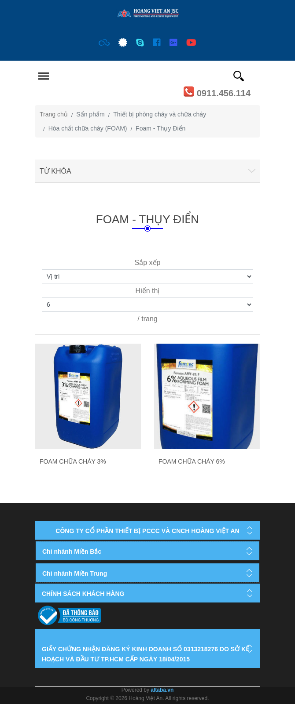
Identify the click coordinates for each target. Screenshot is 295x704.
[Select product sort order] (147, 276)
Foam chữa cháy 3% (73, 461)
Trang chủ (54, 114)
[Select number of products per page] (147, 305)
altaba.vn (162, 690)
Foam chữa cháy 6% (192, 461)
